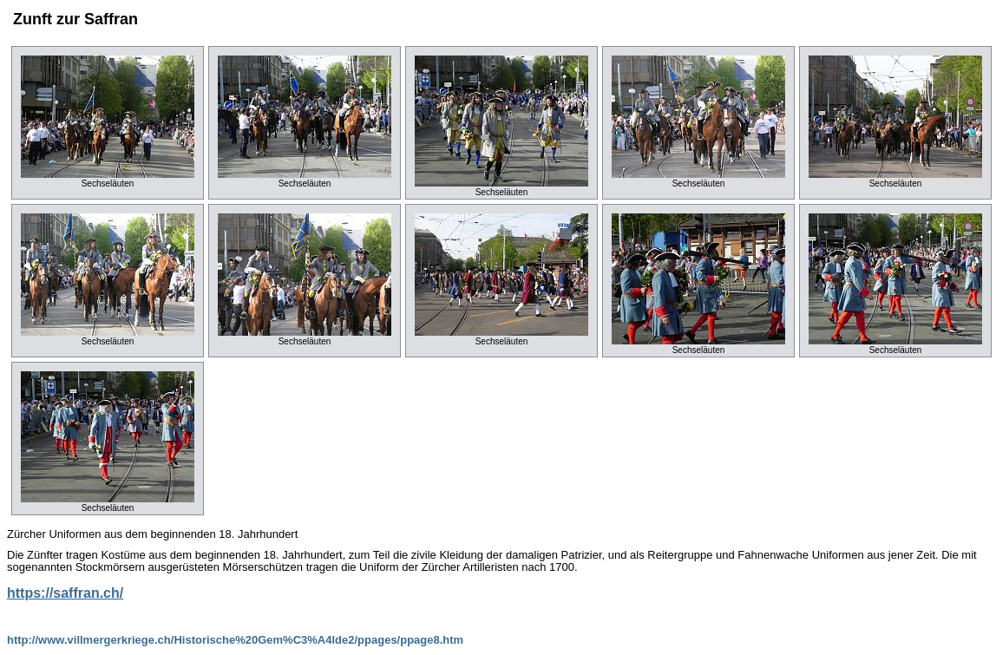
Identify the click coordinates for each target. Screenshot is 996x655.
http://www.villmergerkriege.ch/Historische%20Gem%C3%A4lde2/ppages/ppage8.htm (235, 639)
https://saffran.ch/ (65, 593)
